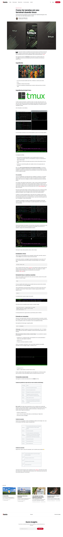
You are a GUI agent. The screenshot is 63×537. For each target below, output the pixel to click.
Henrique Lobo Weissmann (22, 18)
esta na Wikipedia (42, 186)
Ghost (59, 514)
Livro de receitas (26, 2)
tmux (44, 54)
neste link (30, 267)
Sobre (10, 2)
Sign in (53, 2)
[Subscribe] (40, 529)
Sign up (31, 514)
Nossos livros (20, 2)
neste (20, 271)
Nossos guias (15, 2)
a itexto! (31, 2)
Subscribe (57, 2)
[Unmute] (42, 246)
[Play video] (31, 238)
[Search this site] (50, 2)
